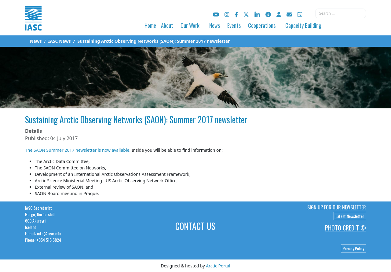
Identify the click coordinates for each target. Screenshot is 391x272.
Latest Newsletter (349, 216)
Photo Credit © (345, 227)
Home (150, 25)
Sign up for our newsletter (336, 207)
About (167, 25)
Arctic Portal (218, 266)
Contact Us (195, 226)
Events (234, 25)
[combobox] (340, 13)
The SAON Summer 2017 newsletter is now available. (77, 150)
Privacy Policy (353, 248)
